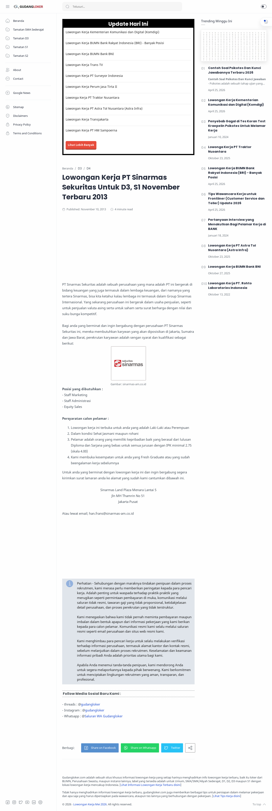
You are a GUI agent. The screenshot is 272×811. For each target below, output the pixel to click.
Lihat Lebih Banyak (81, 145)
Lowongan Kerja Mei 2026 (90, 804)
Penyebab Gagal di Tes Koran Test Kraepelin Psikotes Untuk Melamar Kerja (237, 126)
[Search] (122, 6)
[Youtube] (27, 802)
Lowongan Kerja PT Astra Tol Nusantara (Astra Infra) (104, 108)
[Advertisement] (147, 250)
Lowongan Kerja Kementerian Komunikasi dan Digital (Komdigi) (112, 32)
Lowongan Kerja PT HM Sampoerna (91, 130)
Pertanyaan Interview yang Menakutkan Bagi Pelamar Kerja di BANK (237, 224)
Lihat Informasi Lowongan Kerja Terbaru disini (150, 785)
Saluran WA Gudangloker (104, 716)
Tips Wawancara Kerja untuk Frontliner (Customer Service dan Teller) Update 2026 (236, 198)
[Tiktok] (40, 802)
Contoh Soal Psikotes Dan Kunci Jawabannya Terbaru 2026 (234, 70)
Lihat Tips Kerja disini (226, 796)
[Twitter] (21, 802)
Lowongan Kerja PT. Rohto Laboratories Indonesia (230, 285)
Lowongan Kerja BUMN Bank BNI (90, 54)
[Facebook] (7, 802)
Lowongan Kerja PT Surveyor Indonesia (94, 76)
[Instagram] (14, 802)
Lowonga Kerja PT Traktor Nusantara (92, 97)
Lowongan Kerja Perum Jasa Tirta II (91, 87)
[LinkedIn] (34, 802)
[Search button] (67, 6)
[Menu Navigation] (7, 6)
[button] (264, 7)
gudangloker (90, 704)
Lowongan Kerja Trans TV (84, 65)
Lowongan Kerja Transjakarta (87, 119)
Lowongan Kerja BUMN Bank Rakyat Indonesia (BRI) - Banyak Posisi (115, 43)
